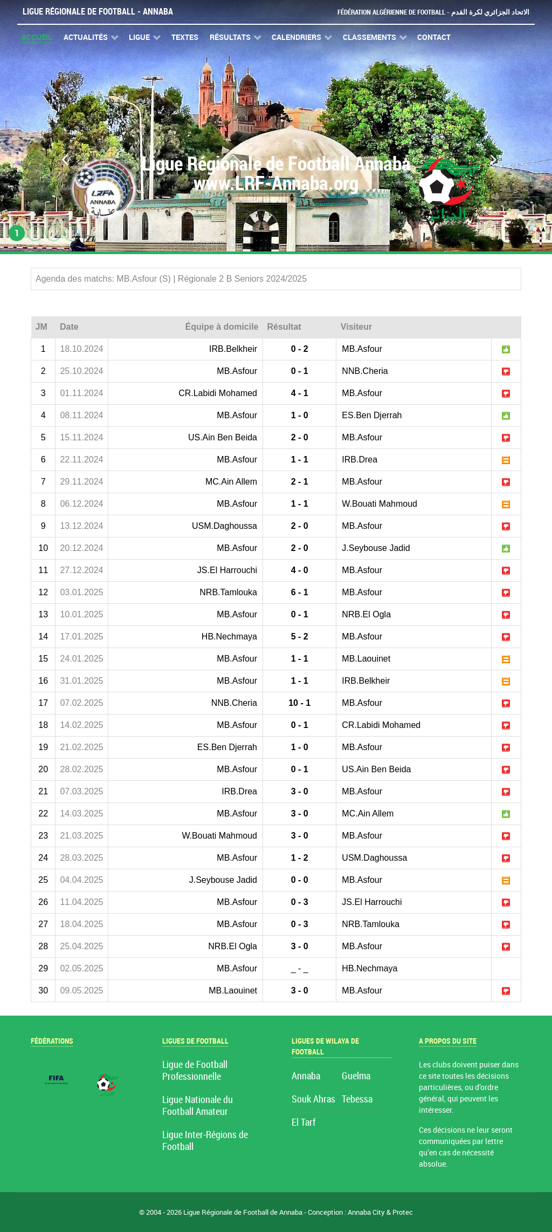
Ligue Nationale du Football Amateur (197, 1106)
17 (43, 702)
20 (43, 769)
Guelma (356, 1076)
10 (43, 548)
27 (43, 924)
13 (43, 614)
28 (43, 946)
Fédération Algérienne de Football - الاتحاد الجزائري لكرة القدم (433, 12)
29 (43, 968)
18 (43, 725)
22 (43, 813)
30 (43, 990)
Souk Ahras (313, 1099)
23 (43, 835)
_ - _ (299, 968)
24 (43, 857)
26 (43, 902)
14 (43, 636)
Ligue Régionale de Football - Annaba (98, 11)
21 (43, 791)
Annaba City (366, 1212)
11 (43, 570)
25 (43, 879)
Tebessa (357, 1099)
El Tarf (303, 1122)
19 (43, 747)
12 (43, 592)
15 (43, 658)
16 (43, 680)
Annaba (306, 1076)
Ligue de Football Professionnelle (194, 1071)
